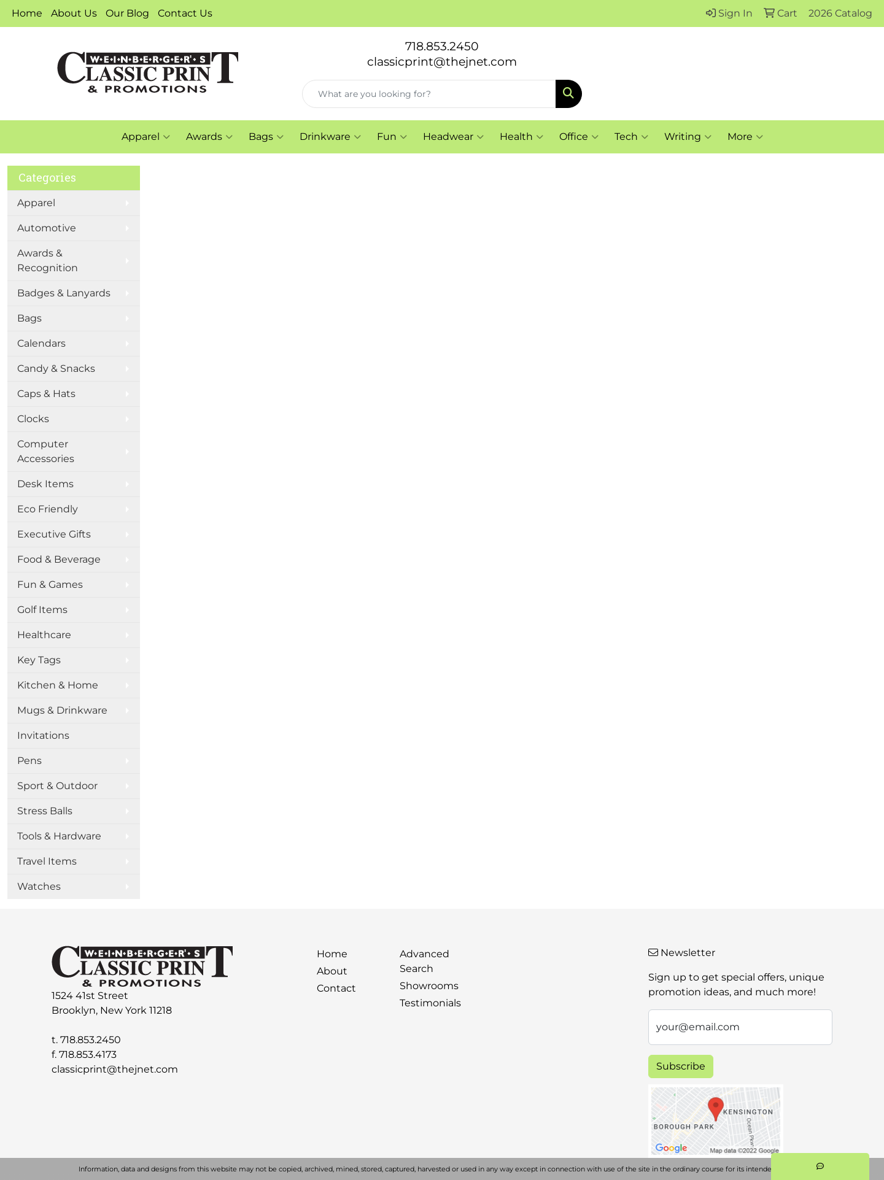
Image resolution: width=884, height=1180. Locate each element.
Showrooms (429, 986)
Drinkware (330, 136)
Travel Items (47, 861)
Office (579, 136)
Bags (266, 136)
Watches (39, 886)
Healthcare (44, 635)
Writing (687, 136)
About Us (74, 13)
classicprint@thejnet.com (115, 1069)
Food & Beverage (59, 559)
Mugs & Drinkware (62, 710)
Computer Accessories (45, 451)
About (332, 971)
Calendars (41, 343)
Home (27, 13)
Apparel (146, 136)
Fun (392, 136)
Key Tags (39, 660)
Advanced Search (424, 961)
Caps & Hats (46, 393)
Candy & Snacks (56, 368)
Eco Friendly (47, 509)
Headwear (453, 136)
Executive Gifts (54, 534)
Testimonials (430, 1003)
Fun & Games (50, 584)
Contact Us (185, 13)
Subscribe (680, 1066)
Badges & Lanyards (63, 293)
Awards (209, 136)
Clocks (33, 419)
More (745, 136)
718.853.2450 (442, 46)
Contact (336, 988)
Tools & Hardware (59, 836)
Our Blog (127, 13)
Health (521, 136)
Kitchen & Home (57, 685)
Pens (29, 760)
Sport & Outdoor (57, 786)
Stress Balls (44, 811)
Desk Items (45, 484)
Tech (631, 136)
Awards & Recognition (47, 260)
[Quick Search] (429, 94)
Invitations (43, 735)
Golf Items (42, 609)
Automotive (46, 228)
